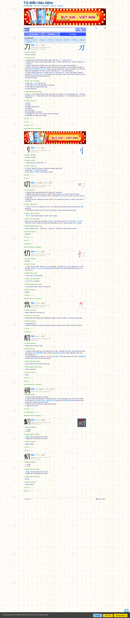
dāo (35, 29)
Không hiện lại (120, 615)
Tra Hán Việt (33, 19)
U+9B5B (33, 471)
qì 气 (44, 303)
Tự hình (29, 103)
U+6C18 (33, 303)
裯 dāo (76, 24)
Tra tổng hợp (28, 6)
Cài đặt (97, 615)
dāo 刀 (44, 32)
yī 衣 (44, 415)
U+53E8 (33, 158)
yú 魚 (45, 471)
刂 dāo (36, 24)
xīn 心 (44, 252)
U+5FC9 (33, 252)
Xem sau (108, 615)
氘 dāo (60, 24)
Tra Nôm (51, 19)
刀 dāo (27, 24)
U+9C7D (33, 506)
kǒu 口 (44, 158)
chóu (43, 413)
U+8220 (33, 362)
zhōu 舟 (45, 362)
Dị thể (28, 106)
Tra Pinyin (72, 19)
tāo (42, 156)
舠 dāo (68, 24)
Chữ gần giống (31, 436)
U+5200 (33, 32)
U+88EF (33, 415)
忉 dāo (52, 24)
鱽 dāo (31, 26)
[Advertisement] (55, 235)
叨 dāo (44, 24)
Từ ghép (30, 110)
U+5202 (33, 123)
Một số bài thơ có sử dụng (33, 113)
